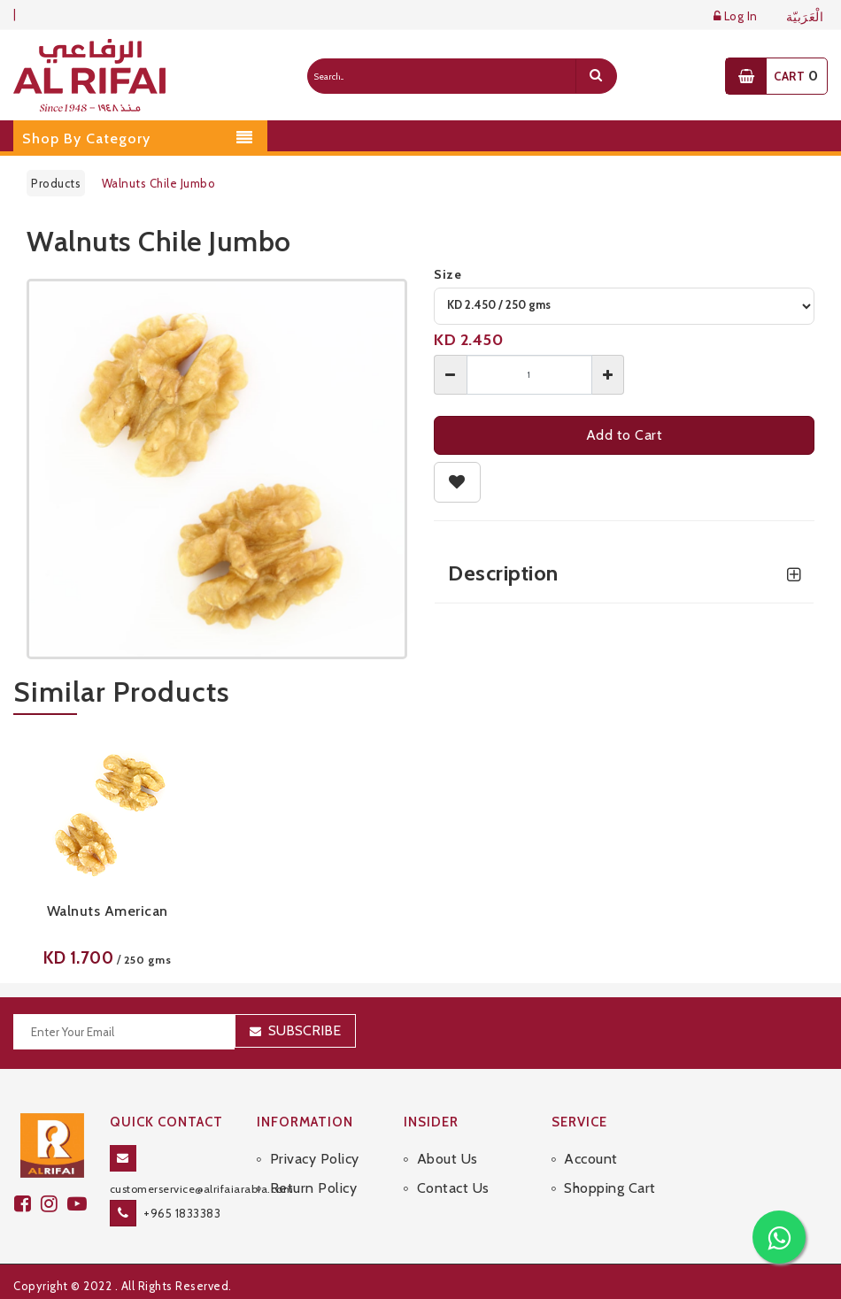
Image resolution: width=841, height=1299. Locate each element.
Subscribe (304, 1030)
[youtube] (79, 1204)
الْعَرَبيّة (805, 17)
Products (56, 183)
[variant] (624, 306)
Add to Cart (624, 435)
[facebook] (27, 1204)
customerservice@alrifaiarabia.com (202, 1188)
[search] (595, 76)
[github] (54, 1204)
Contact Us (453, 1188)
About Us (447, 1158)
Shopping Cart (610, 1188)
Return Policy (314, 1188)
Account (591, 1158)
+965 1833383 (181, 1213)
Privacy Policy (314, 1158)
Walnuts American (107, 911)
